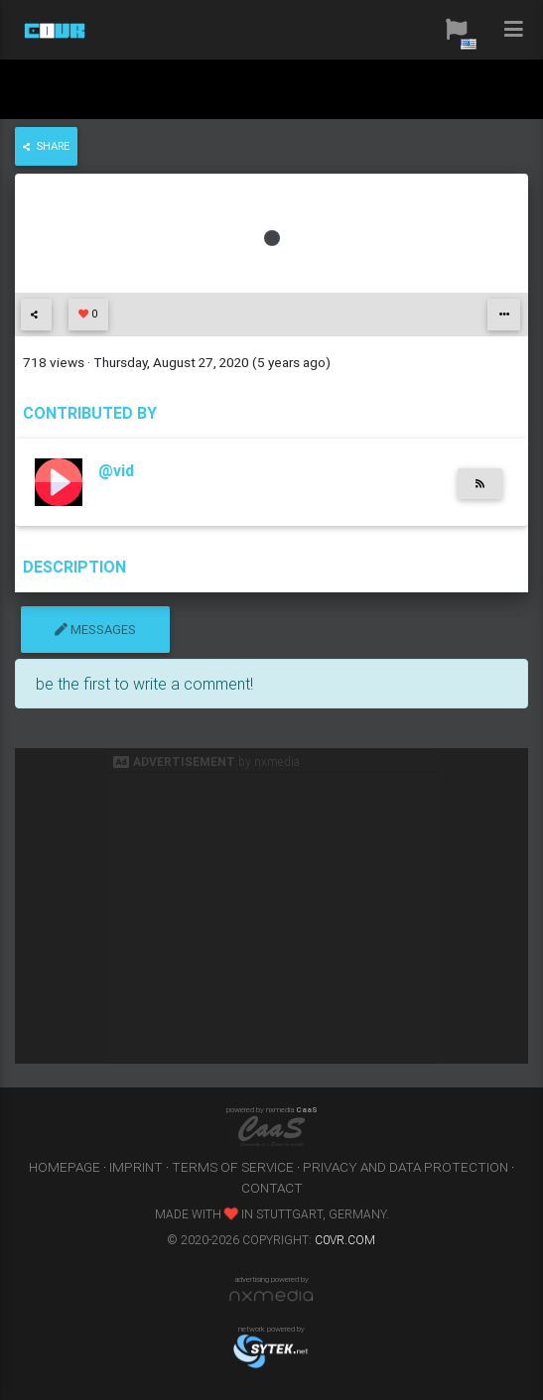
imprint (136, 1167)
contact (272, 1188)
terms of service (233, 1167)
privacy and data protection (405, 1167)
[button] (456, 30)
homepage (64, 1167)
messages (95, 629)
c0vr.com (345, 1239)
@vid (116, 470)
